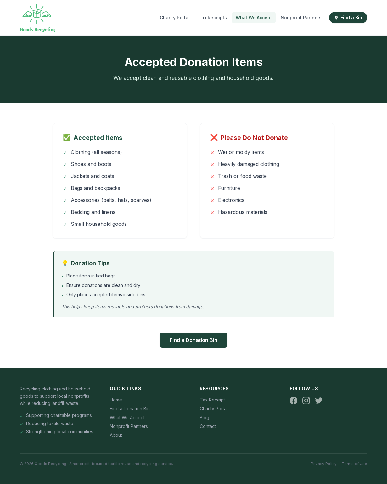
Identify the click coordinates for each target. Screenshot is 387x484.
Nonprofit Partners (301, 17)
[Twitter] (318, 400)
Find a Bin (348, 17)
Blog (204, 417)
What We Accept (254, 17)
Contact (208, 426)
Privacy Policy (324, 463)
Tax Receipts (213, 17)
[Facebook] (293, 400)
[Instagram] (306, 400)
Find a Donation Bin (193, 340)
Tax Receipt (212, 399)
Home (116, 399)
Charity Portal (175, 17)
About (116, 435)
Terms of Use (354, 463)
